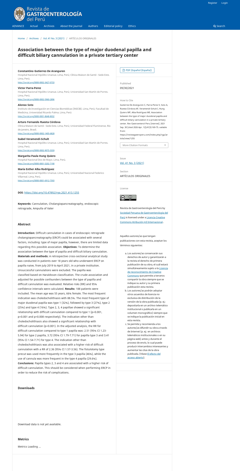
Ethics (132, 26)
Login (224, 2)
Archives (34, 38)
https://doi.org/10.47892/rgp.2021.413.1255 (51, 192)
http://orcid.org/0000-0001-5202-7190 (36, 163)
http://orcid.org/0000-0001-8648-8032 (36, 116)
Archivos (49, 26)
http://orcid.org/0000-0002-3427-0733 (36, 82)
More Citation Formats (135, 145)
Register (212, 2)
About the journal (71, 26)
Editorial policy (113, 26)
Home (21, 38)
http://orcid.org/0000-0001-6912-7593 (36, 180)
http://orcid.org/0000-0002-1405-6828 (36, 133)
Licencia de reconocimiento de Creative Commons (147, 271)
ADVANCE (18, 26)
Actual (34, 26)
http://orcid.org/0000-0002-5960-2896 (36, 99)
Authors (93, 26)
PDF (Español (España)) (138, 70)
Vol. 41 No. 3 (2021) (53, 38)
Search (219, 26)
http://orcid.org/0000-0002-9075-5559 (36, 150)
